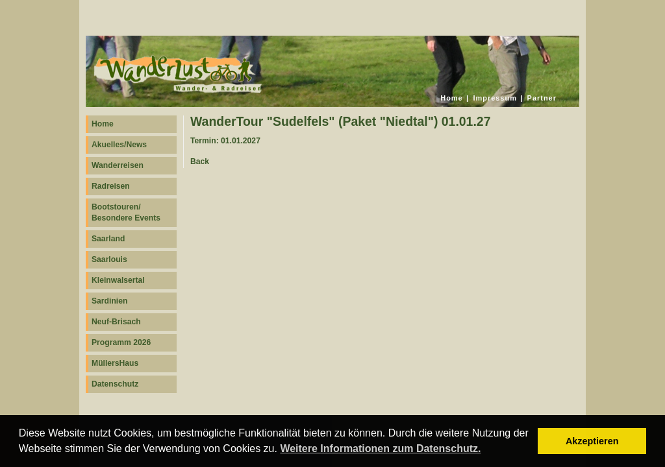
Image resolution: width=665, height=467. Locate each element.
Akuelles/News (119, 144)
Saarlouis (109, 259)
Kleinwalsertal (118, 280)
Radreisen (111, 186)
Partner (542, 98)
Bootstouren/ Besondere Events (126, 212)
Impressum (495, 98)
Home (451, 98)
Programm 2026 (121, 342)
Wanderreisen (118, 165)
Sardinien (109, 300)
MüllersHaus (115, 363)
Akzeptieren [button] (592, 441)
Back (199, 161)
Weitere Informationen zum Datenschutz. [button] (380, 448)
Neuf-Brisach (116, 321)
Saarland (108, 238)
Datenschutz (115, 384)
